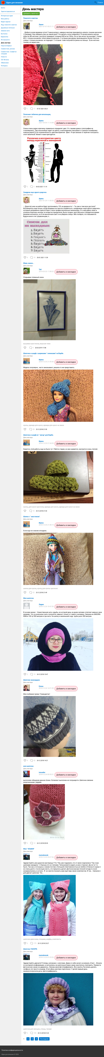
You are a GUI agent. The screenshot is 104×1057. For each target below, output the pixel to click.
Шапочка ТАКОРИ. (30, 949)
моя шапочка (28, 766)
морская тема (45, 344)
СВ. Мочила (5, 60)
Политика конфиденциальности (12, 1050)
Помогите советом (30, 18)
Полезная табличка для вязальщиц (37, 114)
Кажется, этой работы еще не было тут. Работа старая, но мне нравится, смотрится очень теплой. (60, 449)
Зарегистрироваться (8, 11)
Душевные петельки (8, 28)
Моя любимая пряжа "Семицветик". (37, 694)
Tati (40, 269)
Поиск (100, 2)
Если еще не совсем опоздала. (35, 531)
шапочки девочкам (30, 939)
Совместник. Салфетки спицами (9, 53)
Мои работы (5, 19)
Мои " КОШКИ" (28, 849)
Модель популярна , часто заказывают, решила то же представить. (49, 367)
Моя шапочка (28, 598)
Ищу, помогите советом (9, 25)
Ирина (41, 360)
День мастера (5, 43)
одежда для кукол (36, 425)
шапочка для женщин (31, 1029)
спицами (42, 939)
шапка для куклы (29, 588)
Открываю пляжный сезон (33, 277)
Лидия (41, 604)
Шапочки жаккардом (31, 680)
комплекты (56, 939)
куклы (25, 425)
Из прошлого (5, 40)
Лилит (41, 25)
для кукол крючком (36, 507)
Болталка (4, 34)
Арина (41, 121)
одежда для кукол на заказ (53, 425)
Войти (3, 8)
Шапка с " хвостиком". (31, 517)
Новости (4, 57)
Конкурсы (4, 65)
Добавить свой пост (31, 13)
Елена (41, 686)
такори (48, 1029)
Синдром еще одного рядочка (34, 192)
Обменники (5, 63)
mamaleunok (43, 855)
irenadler (42, 772)
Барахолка (4, 37)
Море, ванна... (28, 263)
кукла (39, 588)
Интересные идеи (7, 16)
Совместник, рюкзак (8, 49)
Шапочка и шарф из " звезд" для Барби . (38, 435)
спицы (43, 1029)
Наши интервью (6, 46)
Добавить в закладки (66, 27)
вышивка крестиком (31, 344)
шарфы (49, 939)
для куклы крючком (50, 588)
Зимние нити (5, 31)
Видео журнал (5, 22)
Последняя (44, 1039)
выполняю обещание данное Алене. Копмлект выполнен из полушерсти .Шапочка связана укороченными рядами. (58, 781)
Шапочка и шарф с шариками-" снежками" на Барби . (43, 353)
